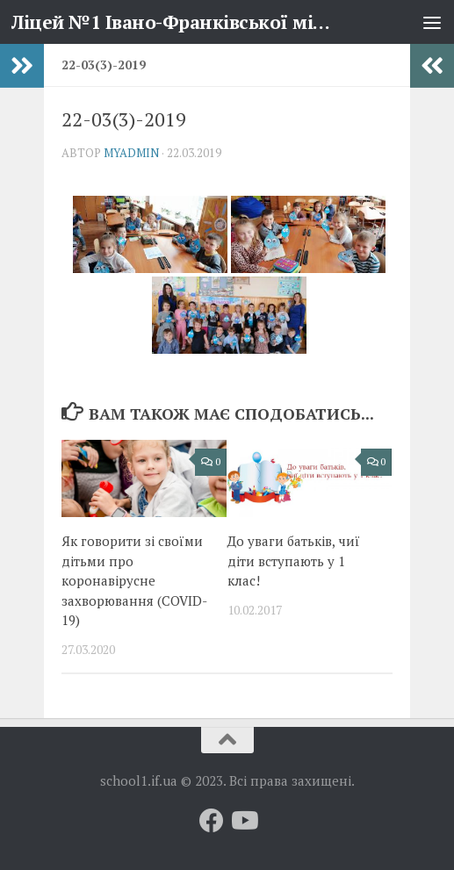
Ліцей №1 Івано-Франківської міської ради (174, 22)
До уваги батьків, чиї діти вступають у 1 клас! (293, 560)
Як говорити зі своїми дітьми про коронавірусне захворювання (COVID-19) (134, 580)
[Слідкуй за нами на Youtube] (243, 821)
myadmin (131, 153)
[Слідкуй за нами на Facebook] (211, 821)
